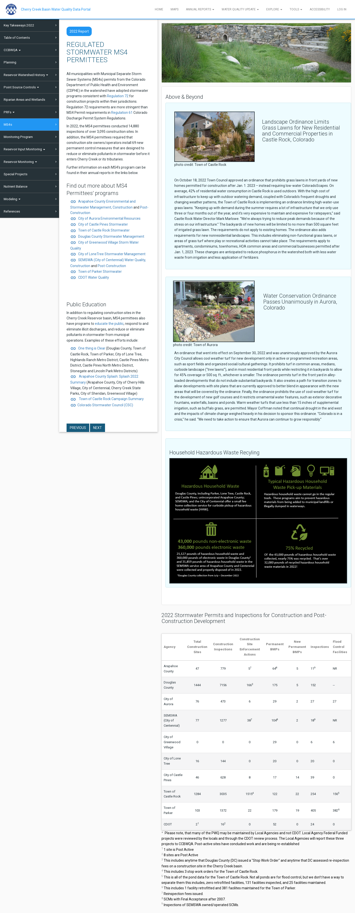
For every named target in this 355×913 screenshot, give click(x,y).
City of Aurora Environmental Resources (109, 218)
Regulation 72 (117, 96)
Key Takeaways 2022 (19, 25)
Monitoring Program (18, 137)
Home (159, 9)
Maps (174, 9)
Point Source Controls (21, 87)
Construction (123, 207)
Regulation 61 (122, 113)
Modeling (12, 199)
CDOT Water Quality (93, 277)
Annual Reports (200, 9)
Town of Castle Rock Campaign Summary (111, 399)
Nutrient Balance (15, 186)
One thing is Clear (88, 348)
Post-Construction (112, 266)
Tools (296, 9)
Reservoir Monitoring (20, 162)
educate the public (109, 324)
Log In (341, 9)
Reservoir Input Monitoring (24, 149)
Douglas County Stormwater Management (107, 236)
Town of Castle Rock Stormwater (100, 230)
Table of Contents (17, 37)
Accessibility (320, 9)
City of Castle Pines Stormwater (99, 224)
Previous (78, 428)
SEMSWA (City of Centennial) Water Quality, (108, 260)
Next (97, 428)
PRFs (9, 112)
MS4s (8, 124)
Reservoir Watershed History (26, 75)
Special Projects (15, 174)
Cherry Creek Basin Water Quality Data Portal (55, 9)
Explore (274, 9)
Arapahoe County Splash (97, 376)
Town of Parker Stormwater (100, 271)
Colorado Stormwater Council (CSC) (105, 405)
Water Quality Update (240, 9)
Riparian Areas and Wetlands (24, 99)
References (12, 211)
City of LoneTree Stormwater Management (107, 254)
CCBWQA (12, 50)
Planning (10, 62)
